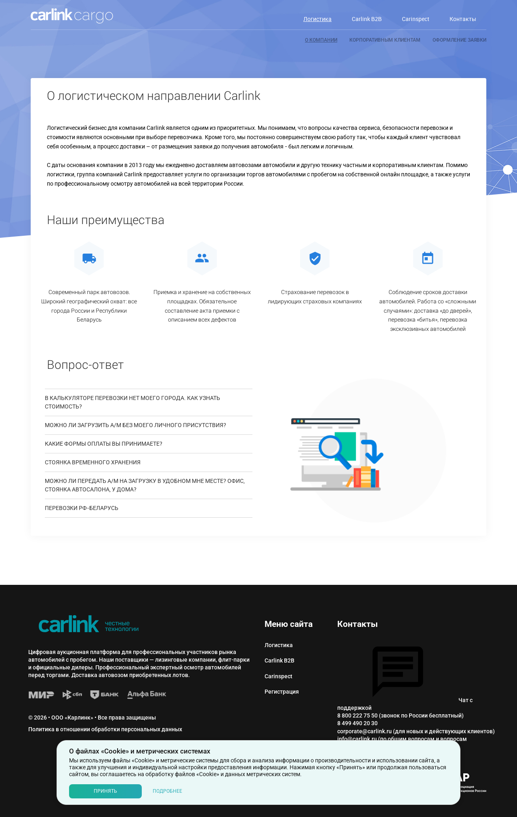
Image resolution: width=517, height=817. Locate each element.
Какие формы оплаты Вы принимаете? (103, 443)
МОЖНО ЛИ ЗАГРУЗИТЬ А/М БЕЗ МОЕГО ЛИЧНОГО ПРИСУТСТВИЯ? (135, 425)
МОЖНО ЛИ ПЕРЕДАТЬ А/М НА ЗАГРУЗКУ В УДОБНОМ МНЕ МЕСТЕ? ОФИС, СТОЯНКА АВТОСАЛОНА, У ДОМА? (145, 485)
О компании (321, 40)
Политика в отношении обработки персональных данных (105, 729)
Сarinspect (278, 676)
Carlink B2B (279, 660)
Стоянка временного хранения (93, 462)
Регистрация (282, 691)
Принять (105, 791)
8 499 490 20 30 (357, 723)
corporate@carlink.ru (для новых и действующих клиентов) (416, 731)
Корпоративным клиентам (384, 40)
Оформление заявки (459, 40)
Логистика (279, 645)
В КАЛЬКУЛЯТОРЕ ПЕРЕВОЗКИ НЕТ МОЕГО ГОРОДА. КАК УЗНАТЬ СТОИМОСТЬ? (132, 402)
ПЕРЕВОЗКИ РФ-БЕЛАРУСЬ (81, 508)
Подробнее (167, 791)
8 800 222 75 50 (357, 715)
